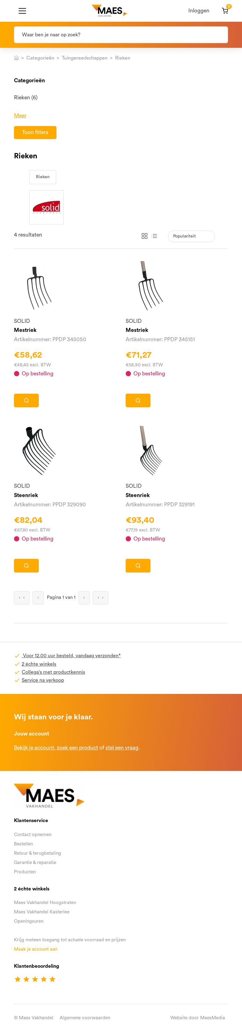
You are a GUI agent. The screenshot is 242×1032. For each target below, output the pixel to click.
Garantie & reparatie (35, 862)
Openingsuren (28, 921)
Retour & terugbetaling (37, 853)
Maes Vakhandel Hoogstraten (45, 902)
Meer (20, 115)
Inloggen (198, 10)
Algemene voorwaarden (85, 1018)
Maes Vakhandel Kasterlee (41, 912)
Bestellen (23, 844)
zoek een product (77, 747)
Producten (25, 872)
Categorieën (40, 58)
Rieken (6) (26, 97)
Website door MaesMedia (197, 1018)
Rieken (43, 177)
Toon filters (35, 132)
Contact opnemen (33, 834)
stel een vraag (121, 747)
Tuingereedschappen (85, 58)
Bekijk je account (34, 747)
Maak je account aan (35, 949)
